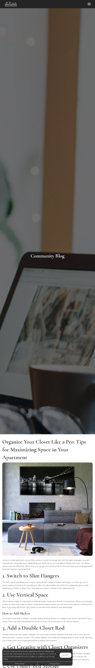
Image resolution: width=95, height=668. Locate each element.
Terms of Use (19, 664)
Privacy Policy (55, 664)
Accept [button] (65, 655)
